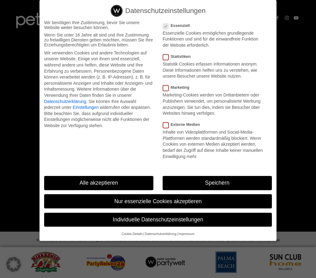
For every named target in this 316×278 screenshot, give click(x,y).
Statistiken (179, 58)
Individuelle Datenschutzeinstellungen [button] (158, 221)
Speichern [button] (217, 184)
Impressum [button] (186, 235)
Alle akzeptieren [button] (99, 184)
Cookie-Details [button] (132, 235)
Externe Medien (184, 126)
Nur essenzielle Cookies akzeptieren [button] (158, 202)
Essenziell (179, 27)
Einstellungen (86, 108)
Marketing (179, 89)
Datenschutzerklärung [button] (160, 235)
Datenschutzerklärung (65, 102)
